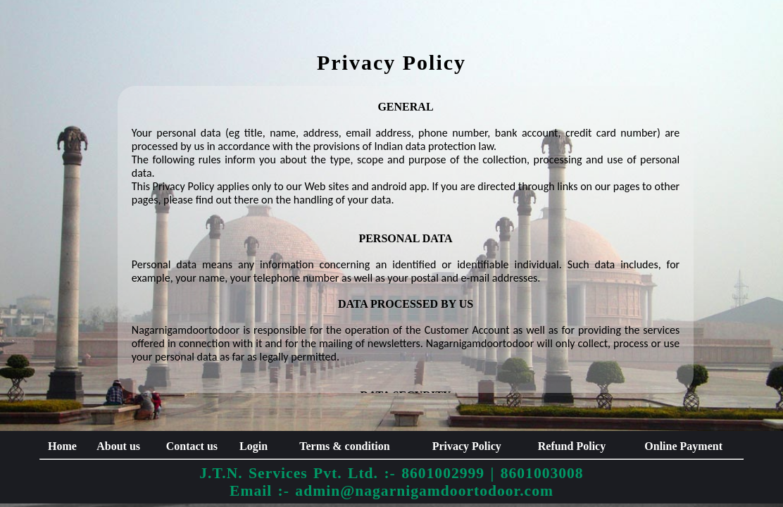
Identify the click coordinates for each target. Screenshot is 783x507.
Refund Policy (572, 446)
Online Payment (683, 446)
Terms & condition (344, 446)
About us (118, 446)
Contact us (192, 446)
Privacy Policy (466, 446)
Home (62, 446)
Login (253, 446)
